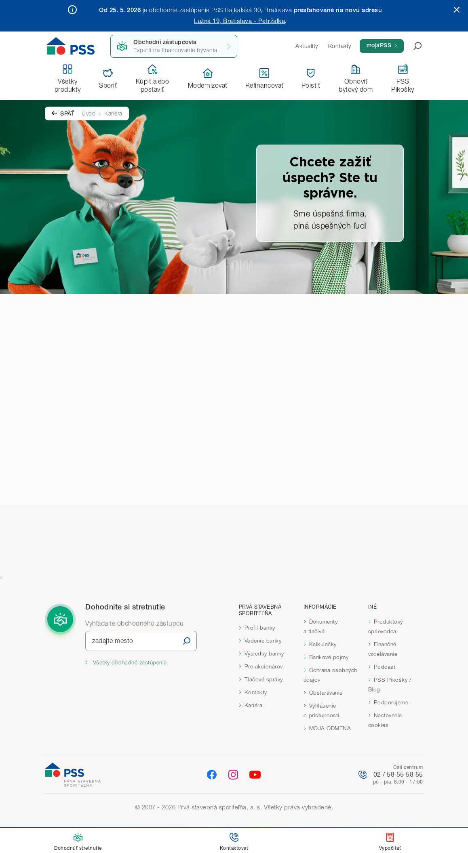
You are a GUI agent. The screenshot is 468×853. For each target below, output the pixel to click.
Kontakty (256, 692)
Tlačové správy (264, 679)
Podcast (385, 667)
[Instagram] (233, 774)
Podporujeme (391, 702)
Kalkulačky (323, 644)
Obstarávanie (326, 692)
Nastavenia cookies (385, 720)
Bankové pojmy (329, 657)
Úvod (88, 113)
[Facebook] (212, 774)
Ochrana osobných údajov (330, 675)
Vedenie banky (263, 640)
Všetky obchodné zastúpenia (129, 662)
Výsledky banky (264, 653)
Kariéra (254, 705)
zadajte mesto (112, 640)
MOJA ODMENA (330, 728)
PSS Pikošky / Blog (390, 685)
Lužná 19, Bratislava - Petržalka (239, 20)
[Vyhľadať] (187, 640)
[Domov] (70, 46)
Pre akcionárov (264, 666)
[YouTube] (255, 774)
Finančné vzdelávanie (383, 649)
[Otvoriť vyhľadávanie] (413, 46)
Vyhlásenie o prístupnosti (321, 710)
